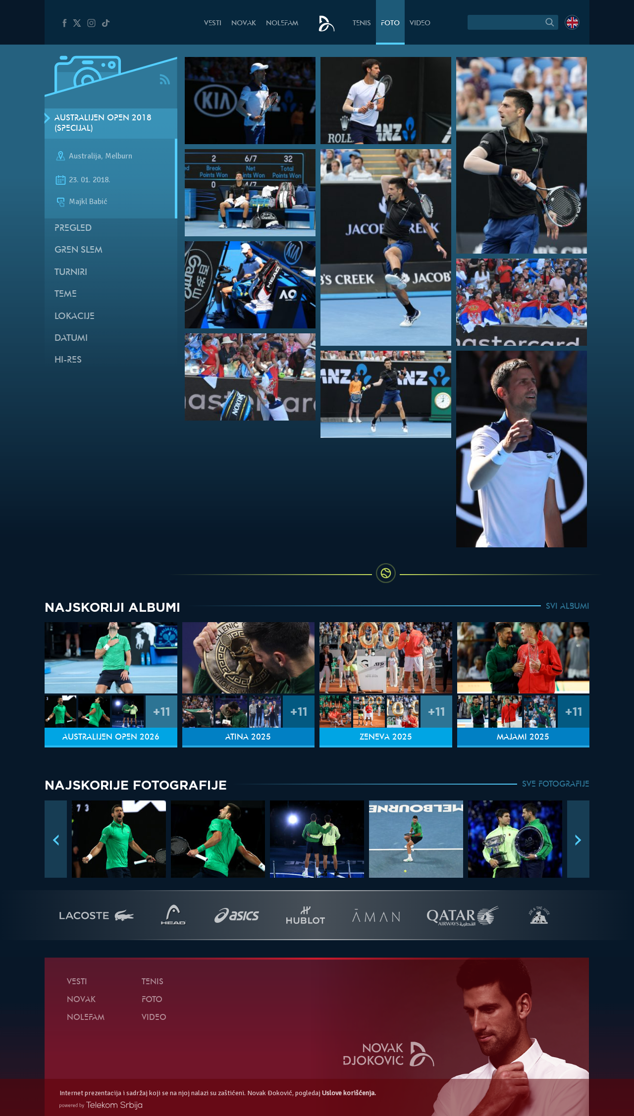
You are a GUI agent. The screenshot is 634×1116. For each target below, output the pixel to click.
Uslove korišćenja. (349, 1093)
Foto (390, 23)
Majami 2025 (523, 738)
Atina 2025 (248, 738)
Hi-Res (68, 360)
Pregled (73, 228)
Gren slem (78, 250)
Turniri (70, 272)
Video (420, 23)
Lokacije (74, 316)
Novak (243, 23)
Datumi (71, 338)
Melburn (118, 156)
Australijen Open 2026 (110, 738)
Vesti (212, 23)
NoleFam (282, 23)
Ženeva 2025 (386, 738)
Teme (65, 294)
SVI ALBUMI (567, 607)
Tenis (362, 23)
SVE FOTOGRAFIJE (555, 785)
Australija (85, 156)
